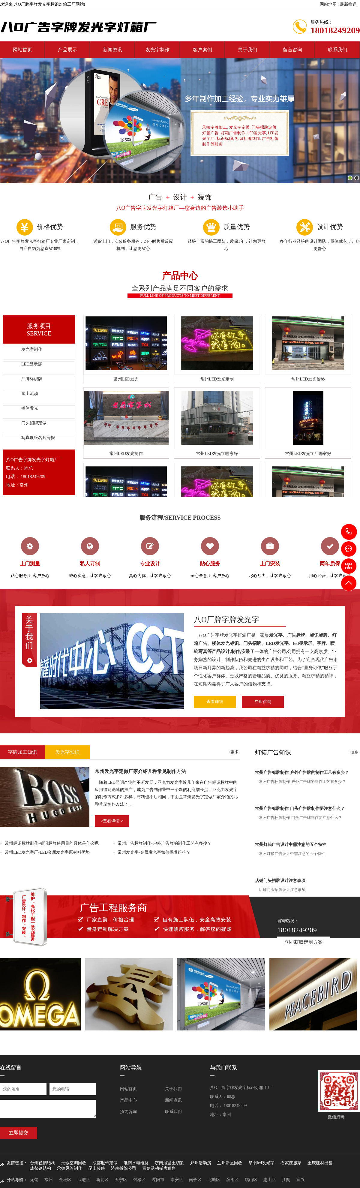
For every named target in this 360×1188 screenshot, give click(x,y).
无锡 (34, 1179)
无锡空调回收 (73, 1163)
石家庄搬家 (291, 1163)
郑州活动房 (200, 1163)
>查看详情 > (111, 821)
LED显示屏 (31, 364)
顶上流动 (29, 393)
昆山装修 (96, 1168)
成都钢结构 (40, 1168)
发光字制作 (158, 49)
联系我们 (337, 49)
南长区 (195, 1179)
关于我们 (247, 49)
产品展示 (67, 49)
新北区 (102, 1179)
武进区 (83, 1179)
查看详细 (214, 701)
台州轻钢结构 (42, 1163)
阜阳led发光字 (261, 1163)
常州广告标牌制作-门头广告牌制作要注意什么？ (300, 808)
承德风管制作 (69, 1168)
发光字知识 (68, 752)
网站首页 (22, 49)
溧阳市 (158, 1179)
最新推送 (348, 4)
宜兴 (300, 1179)
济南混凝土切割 (169, 1163)
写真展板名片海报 (38, 437)
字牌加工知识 (22, 752)
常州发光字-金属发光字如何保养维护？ (154, 852)
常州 (48, 1179)
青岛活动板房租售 (159, 1168)
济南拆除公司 (123, 1168)
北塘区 (214, 1179)
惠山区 (269, 1179)
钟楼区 (139, 1179)
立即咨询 (262, 701)
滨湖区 (232, 1179)
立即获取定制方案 (303, 942)
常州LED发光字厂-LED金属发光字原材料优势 (47, 852)
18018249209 (349, 531)
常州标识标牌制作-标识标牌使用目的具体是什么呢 (52, 843)
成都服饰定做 (105, 1163)
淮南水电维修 (136, 1163)
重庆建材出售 (320, 1163)
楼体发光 (29, 408)
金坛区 (65, 1179)
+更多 (233, 752)
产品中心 (128, 1100)
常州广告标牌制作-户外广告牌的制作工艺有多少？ (165, 843)
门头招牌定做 (33, 423)
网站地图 (328, 4)
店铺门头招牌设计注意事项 (280, 880)
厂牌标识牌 (31, 379)
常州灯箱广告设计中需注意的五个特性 (290, 844)
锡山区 (251, 1179)
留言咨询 (292, 49)
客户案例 (202, 49)
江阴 (286, 1179)
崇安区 (176, 1179)
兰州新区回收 (229, 1163)
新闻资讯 (112, 49)
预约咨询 (128, 1111)
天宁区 (121, 1179)
